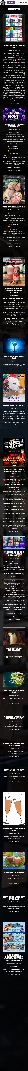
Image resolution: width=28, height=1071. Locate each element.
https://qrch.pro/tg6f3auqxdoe (15, 496)
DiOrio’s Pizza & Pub (13, 163)
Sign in (11, 2)
